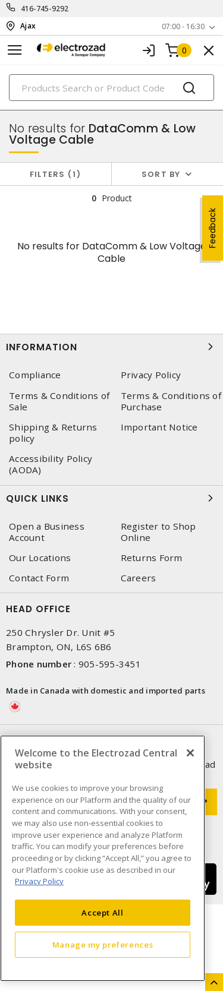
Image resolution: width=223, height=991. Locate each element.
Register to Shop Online (158, 532)
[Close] (190, 753)
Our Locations (40, 557)
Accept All (102, 912)
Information (111, 346)
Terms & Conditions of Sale (59, 401)
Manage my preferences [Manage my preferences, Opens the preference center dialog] (102, 944)
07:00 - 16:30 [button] (183, 26)
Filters (55, 174)
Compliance (35, 375)
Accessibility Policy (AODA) (50, 464)
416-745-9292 (45, 9)
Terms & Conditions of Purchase (171, 401)
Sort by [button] (161, 174)
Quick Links (111, 498)
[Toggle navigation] (15, 50)
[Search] (111, 87)
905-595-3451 (109, 664)
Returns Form (152, 557)
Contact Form (39, 578)
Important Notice (159, 427)
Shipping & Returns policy (53, 433)
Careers (138, 578)
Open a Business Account (46, 532)
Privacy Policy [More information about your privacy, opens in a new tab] (39, 881)
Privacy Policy (151, 375)
